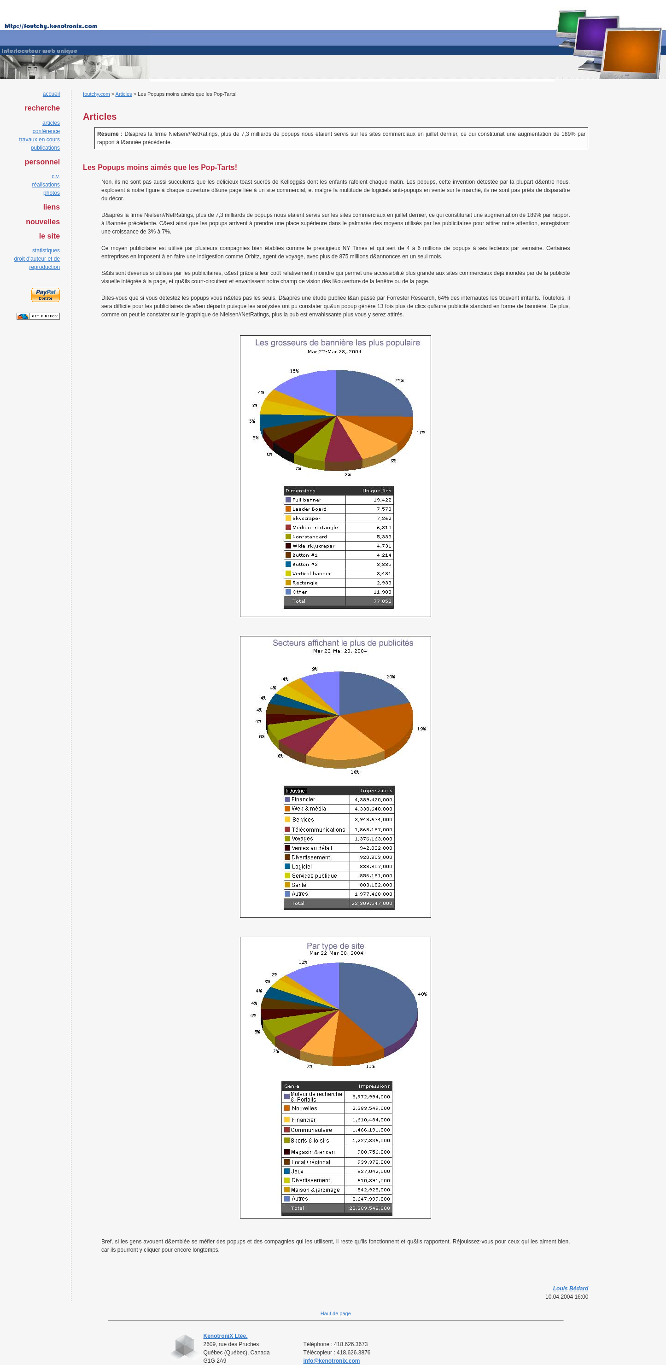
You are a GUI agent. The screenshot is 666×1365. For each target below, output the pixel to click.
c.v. (56, 176)
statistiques (46, 250)
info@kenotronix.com (331, 1361)
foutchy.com (96, 94)
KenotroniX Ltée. (226, 1336)
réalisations (46, 184)
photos (51, 193)
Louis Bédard (571, 1288)
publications (45, 148)
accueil (51, 94)
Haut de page (336, 1313)
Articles (124, 94)
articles (51, 123)
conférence (46, 131)
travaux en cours (39, 139)
